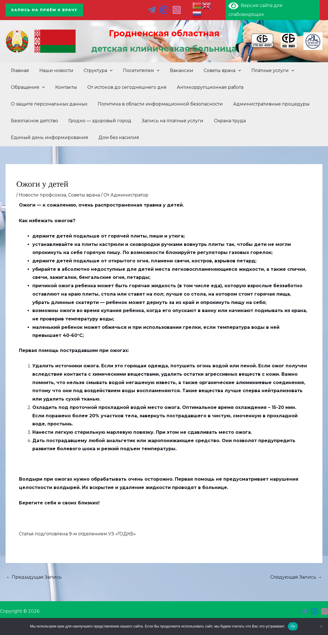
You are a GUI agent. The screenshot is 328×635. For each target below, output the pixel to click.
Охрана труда (224, 120)
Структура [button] (94, 70)
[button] (44, 10)
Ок (293, 626)
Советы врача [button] (214, 70)
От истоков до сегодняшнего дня (123, 87)
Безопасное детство (33, 120)
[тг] (151, 10)
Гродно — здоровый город (97, 120)
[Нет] (321, 626)
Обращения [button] (27, 87)
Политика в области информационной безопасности (158, 104)
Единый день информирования (48, 137)
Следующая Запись (296, 577)
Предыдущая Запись (34, 577)
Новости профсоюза (42, 195)
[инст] (314, 611)
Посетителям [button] (136, 70)
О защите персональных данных (48, 104)
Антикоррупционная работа (205, 87)
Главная (19, 70)
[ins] (164, 10)
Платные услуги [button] (263, 70)
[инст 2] (176, 10)
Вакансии (175, 70)
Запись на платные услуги (169, 120)
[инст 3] (324, 611)
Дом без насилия (116, 137)
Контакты (64, 87)
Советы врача (84, 195)
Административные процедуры (268, 104)
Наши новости (54, 70)
